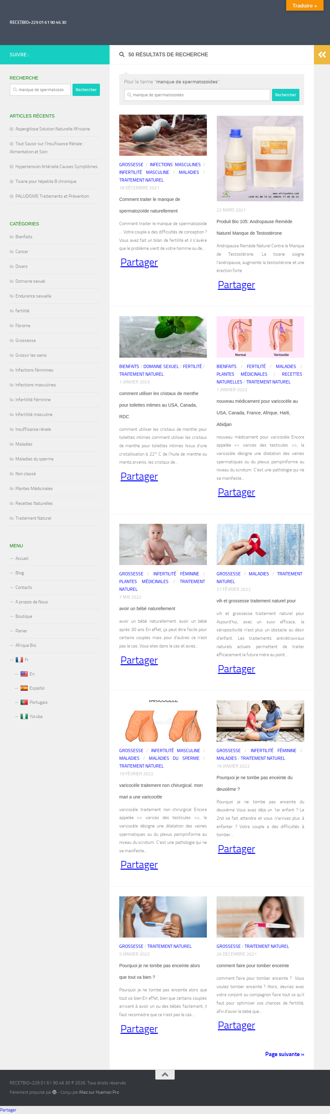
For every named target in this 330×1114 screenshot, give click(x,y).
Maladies (189, 172)
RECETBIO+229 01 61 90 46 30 (38, 22)
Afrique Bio (25, 645)
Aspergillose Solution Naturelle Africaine (52, 129)
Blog (19, 573)
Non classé (25, 474)
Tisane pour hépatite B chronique (45, 181)
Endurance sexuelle (33, 296)
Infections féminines (34, 370)
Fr (22, 660)
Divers (21, 266)
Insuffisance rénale (33, 429)
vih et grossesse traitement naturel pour (256, 600)
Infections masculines (175, 164)
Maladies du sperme (174, 758)
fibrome (22, 325)
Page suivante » (284, 1054)
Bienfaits (129, 366)
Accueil (21, 558)
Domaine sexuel (161, 366)
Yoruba (31, 716)
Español (32, 688)
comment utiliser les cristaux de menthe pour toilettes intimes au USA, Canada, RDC (159, 405)
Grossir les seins (31, 355)
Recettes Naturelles (34, 503)
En (27, 674)
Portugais (34, 702)
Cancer (21, 251)
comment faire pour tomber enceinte (253, 965)
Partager (139, 262)
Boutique (23, 616)
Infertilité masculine (144, 172)
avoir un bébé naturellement (147, 608)
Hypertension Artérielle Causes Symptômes (56, 166)
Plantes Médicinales (242, 374)
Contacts (23, 587)
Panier (21, 631)
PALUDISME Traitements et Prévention (52, 196)
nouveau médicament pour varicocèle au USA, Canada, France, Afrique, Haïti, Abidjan (257, 413)
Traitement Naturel (141, 180)
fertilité (192, 366)
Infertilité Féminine (176, 574)
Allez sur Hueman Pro (99, 1092)
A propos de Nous (31, 602)
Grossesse (131, 164)
